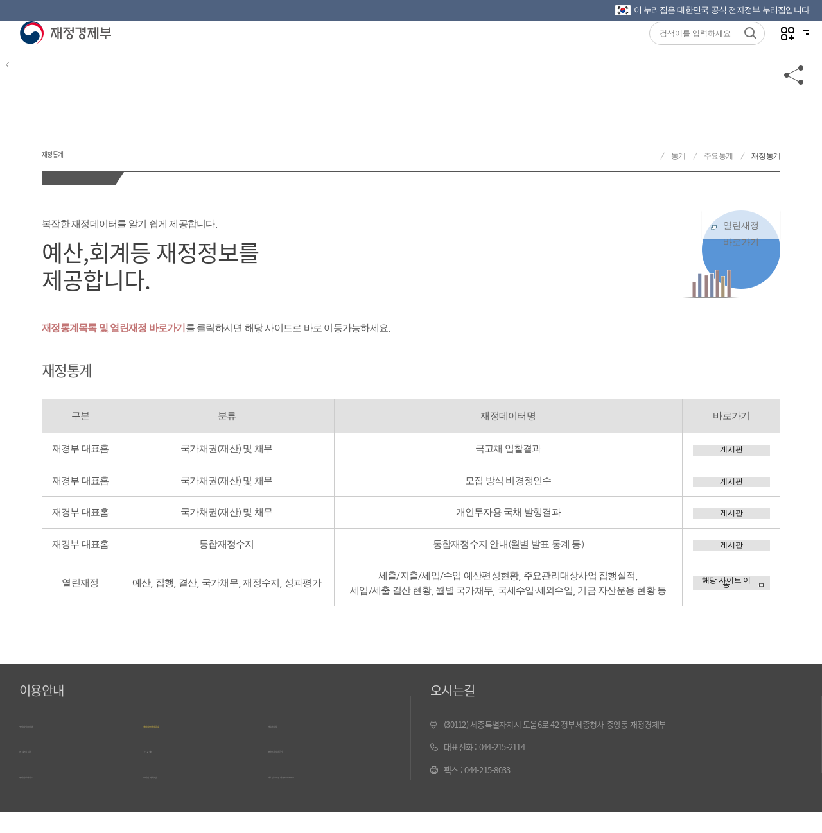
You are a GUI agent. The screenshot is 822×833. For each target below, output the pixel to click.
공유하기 (794, 104)
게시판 (731, 451)
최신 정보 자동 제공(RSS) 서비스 (321, 798)
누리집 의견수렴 (169, 798)
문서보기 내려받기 (298, 775)
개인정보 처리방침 (173, 752)
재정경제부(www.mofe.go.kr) (65, 52)
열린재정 (741, 247)
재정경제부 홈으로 (648, 156)
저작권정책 (286, 752)
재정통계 (83, 146)
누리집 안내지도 (45, 798)
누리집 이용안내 (45, 752)
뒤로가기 (32, 104)
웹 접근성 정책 (43, 775)
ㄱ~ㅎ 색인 (161, 775)
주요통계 (718, 155)
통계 (678, 155)
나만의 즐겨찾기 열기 (764, 52)
